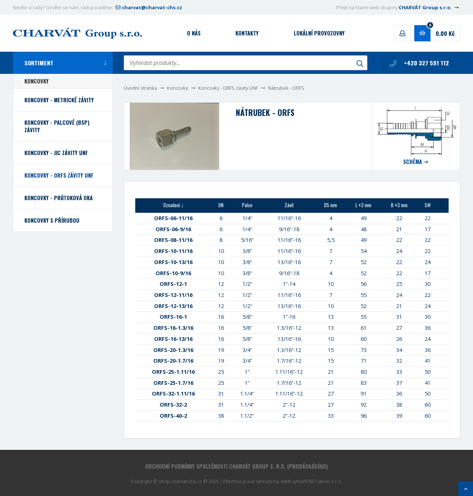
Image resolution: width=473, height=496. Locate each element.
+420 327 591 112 (419, 62)
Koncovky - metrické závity (59, 100)
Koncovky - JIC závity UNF (56, 153)
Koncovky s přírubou (51, 220)
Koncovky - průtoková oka (58, 198)
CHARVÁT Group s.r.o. (429, 7)
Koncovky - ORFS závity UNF (228, 88)
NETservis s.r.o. (325, 481)
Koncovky (177, 88)
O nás (194, 33)
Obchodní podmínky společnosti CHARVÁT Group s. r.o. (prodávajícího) (236, 466)
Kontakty (247, 33)
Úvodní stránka (140, 88)
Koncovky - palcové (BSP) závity (56, 126)
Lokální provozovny (319, 33)
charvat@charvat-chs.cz (148, 7)
